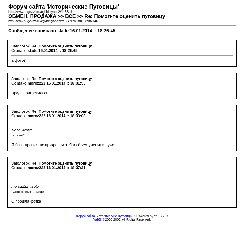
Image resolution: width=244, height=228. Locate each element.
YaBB (97, 219)
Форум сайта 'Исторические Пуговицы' (104, 216)
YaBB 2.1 (160, 216)
